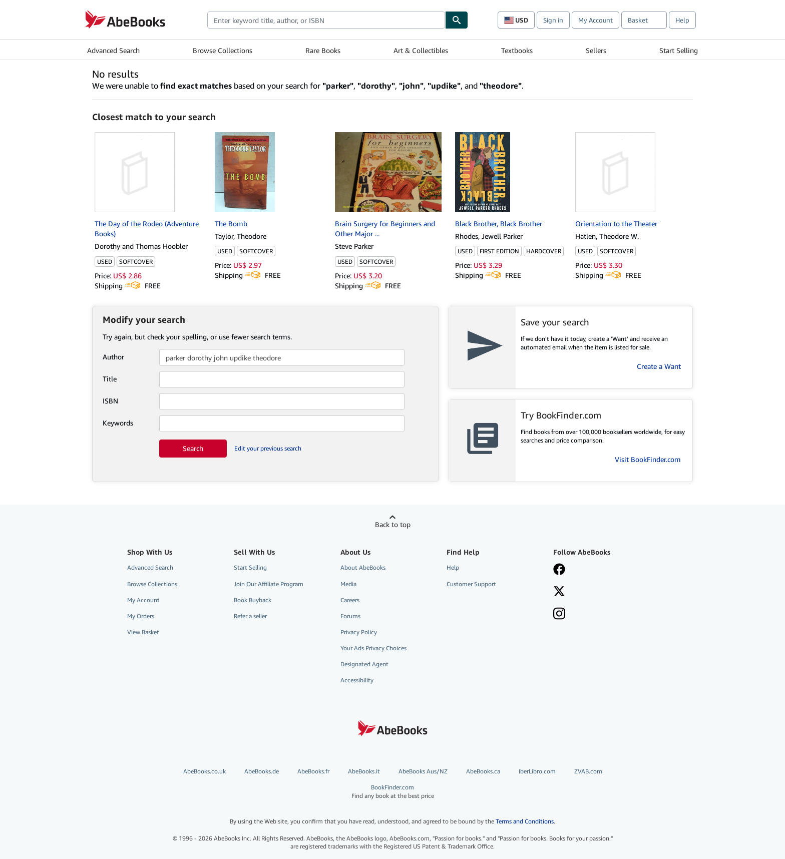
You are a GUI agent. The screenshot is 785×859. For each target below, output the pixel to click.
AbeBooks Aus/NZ (423, 771)
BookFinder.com (392, 791)
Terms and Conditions (525, 821)
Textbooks (517, 50)
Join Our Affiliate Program (268, 584)
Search (193, 448)
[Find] (457, 20)
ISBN (110, 400)
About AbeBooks (362, 567)
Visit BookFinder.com (648, 459)
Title (110, 378)
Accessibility (356, 680)
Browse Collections (222, 50)
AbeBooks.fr (313, 771)
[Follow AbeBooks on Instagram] (559, 614)
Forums (350, 616)
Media (348, 584)
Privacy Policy (358, 632)
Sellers (596, 50)
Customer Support (471, 584)
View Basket (143, 632)
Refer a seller (250, 616)
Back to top (393, 524)
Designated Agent (364, 664)
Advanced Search (113, 50)
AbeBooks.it (364, 771)
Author (113, 356)
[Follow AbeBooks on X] (559, 592)
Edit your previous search (267, 448)
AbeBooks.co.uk (204, 771)
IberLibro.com (537, 771)
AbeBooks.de (261, 771)
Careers (349, 600)
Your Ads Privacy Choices (373, 648)
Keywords (118, 422)
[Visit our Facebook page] (559, 570)
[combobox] (326, 20)
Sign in (553, 20)
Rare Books (322, 50)
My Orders (140, 616)
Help (682, 20)
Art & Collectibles (421, 50)
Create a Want (659, 366)
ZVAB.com (588, 771)
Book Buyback (252, 600)
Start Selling (678, 50)
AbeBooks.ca (483, 771)
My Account (595, 20)
